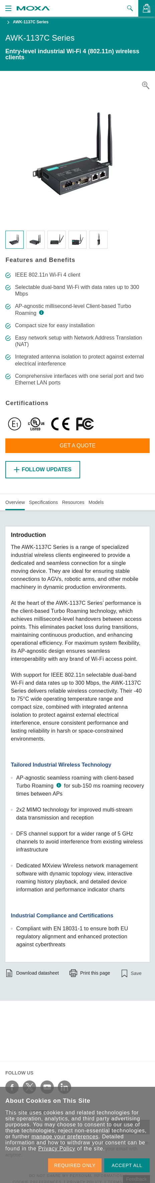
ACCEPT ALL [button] (127, 1165)
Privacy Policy (56, 1148)
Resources (73, 502)
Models (96, 502)
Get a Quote (78, 445)
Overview (15, 502)
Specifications (43, 502)
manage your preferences (65, 1136)
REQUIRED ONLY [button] (75, 1165)
